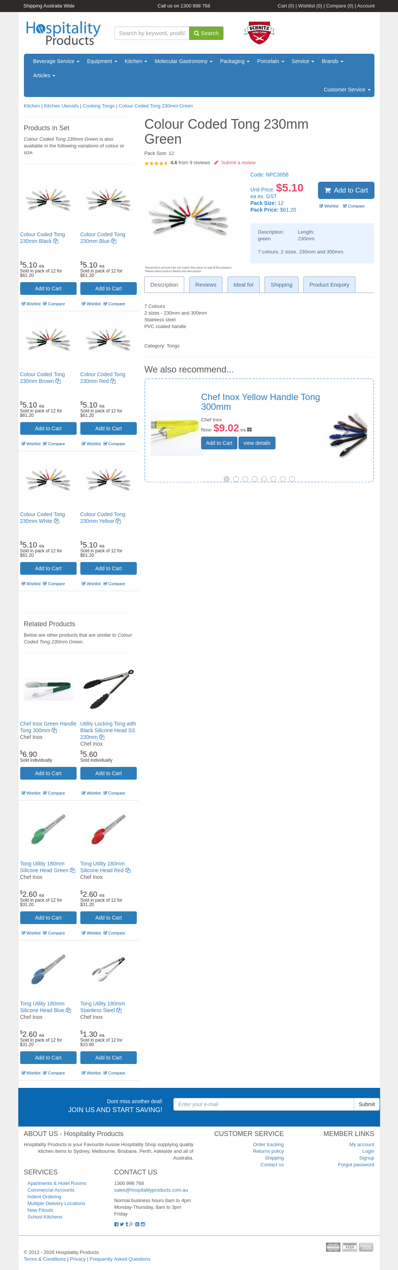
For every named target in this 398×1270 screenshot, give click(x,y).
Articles (44, 75)
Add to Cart (48, 288)
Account (366, 6)
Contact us (272, 1164)
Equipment (102, 61)
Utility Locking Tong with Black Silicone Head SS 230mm (108, 730)
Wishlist (310, 6)
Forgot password (356, 1164)
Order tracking (268, 1144)
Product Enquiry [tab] (329, 284)
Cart (286, 6)
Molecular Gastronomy (184, 61)
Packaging (235, 61)
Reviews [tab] (206, 284)
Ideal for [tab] (244, 284)
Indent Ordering (44, 1196)
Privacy (78, 1259)
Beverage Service (56, 61)
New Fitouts (40, 1210)
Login (368, 1151)
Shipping (274, 1158)
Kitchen (136, 61)
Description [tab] (164, 284)
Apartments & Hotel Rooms (57, 1183)
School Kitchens (45, 1217)
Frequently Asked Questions (120, 1259)
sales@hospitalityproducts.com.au (151, 1190)
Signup (366, 1158)
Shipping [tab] (281, 284)
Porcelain (270, 61)
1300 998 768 (195, 6)
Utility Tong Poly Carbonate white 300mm (300, 402)
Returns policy (268, 1151)
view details (301, 435)
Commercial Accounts (51, 1190)
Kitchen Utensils (61, 106)
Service (303, 61)
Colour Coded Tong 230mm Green (156, 106)
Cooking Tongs (99, 106)
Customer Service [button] (347, 90)
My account (361, 1144)
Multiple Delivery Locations (57, 1203)
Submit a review (235, 162)
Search (206, 33)
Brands (332, 61)
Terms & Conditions (45, 1259)
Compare (340, 6)
